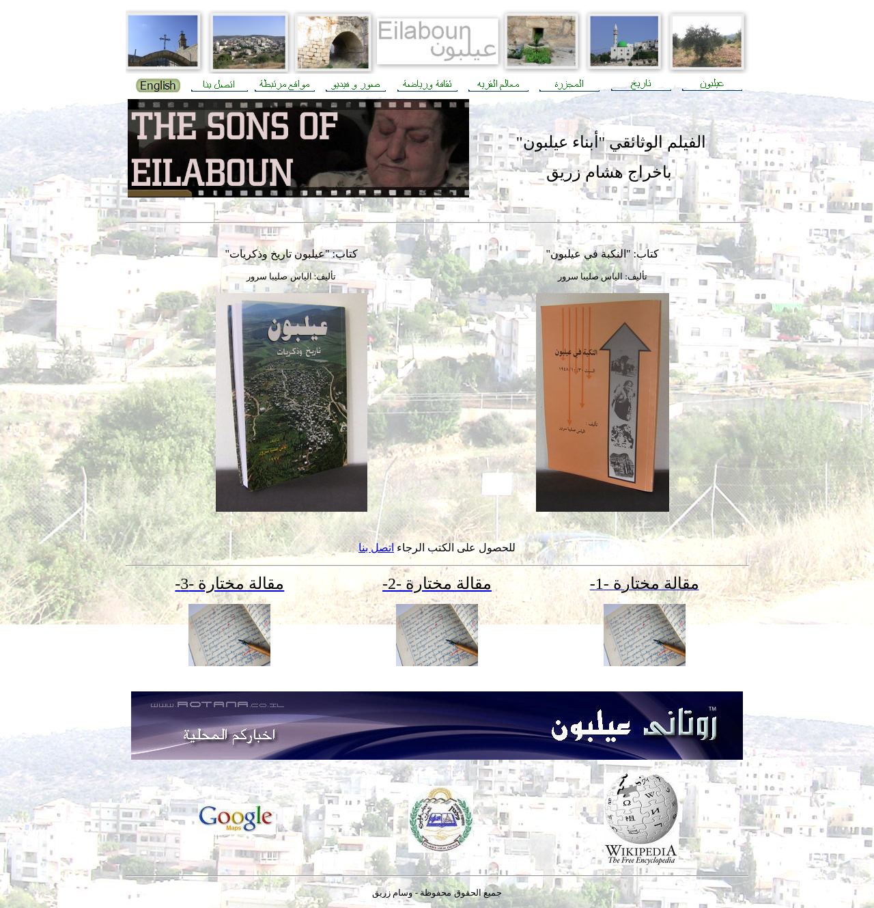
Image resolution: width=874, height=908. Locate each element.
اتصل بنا (376, 547)
